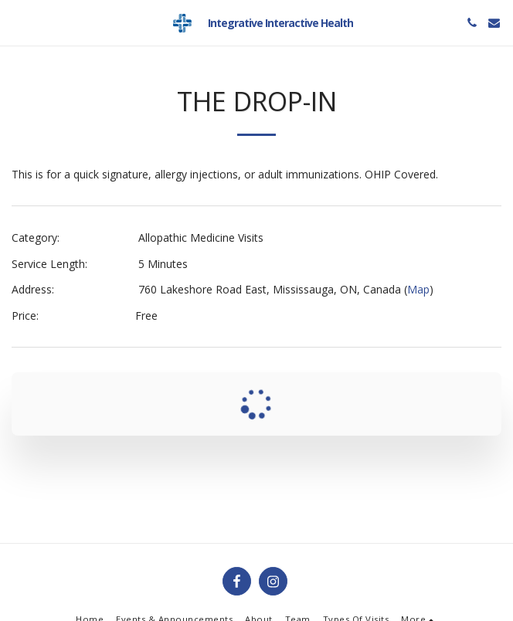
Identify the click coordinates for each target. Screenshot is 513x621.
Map (418, 289)
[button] (17, 22)
